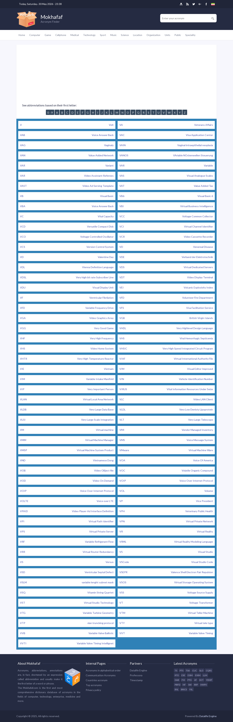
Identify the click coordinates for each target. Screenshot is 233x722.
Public (178, 35)
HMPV (203, 684)
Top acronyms (94, 685)
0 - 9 (50, 112)
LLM (205, 675)
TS (176, 670)
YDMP (209, 680)
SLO (201, 670)
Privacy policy (93, 690)
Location (137, 35)
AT (195, 680)
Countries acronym (96, 680)
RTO (177, 675)
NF (184, 684)
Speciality (190, 35)
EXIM (197, 675)
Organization (153, 35)
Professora (136, 675)
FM (183, 680)
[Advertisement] (116, 70)
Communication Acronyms (101, 675)
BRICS (184, 689)
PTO (189, 680)
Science (125, 35)
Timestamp (136, 680)
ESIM (190, 675)
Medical (74, 35)
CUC (194, 670)
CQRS (209, 670)
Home (22, 35)
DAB (177, 680)
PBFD (177, 684)
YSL (191, 689)
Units (167, 35)
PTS (181, 670)
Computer (34, 35)
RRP (196, 684)
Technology (89, 35)
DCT (201, 680)
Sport (103, 35)
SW (189, 684)
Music (113, 35)
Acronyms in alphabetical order (103, 670)
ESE (183, 675)
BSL (176, 689)
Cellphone (60, 35)
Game (48, 35)
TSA (188, 670)
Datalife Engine (138, 670)
